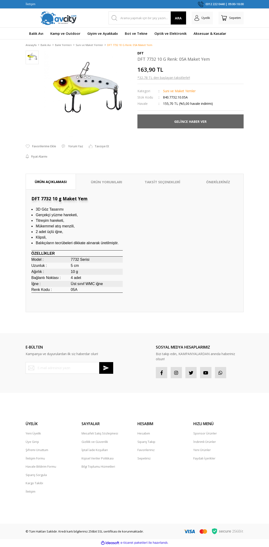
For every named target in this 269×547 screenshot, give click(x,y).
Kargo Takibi (34, 484)
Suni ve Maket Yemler (179, 91)
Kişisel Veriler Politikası (98, 459)
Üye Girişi (32, 442)
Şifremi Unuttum (37, 451)
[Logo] (58, 18)
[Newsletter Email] (69, 368)
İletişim (30, 4)
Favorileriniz (146, 451)
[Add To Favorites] (41, 147)
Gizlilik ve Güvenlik (95, 442)
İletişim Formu (35, 459)
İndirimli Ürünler (204, 442)
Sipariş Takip (146, 442)
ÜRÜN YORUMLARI (106, 182)
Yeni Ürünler (202, 451)
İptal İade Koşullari (95, 451)
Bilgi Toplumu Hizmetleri (98, 467)
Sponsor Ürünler (205, 434)
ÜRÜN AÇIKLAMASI (51, 182)
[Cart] (231, 18)
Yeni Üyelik (33, 434)
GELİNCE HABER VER (190, 122)
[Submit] (106, 368)
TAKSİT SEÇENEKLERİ (162, 182)
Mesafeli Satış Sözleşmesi (100, 434)
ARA (178, 18)
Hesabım (143, 434)
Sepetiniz (144, 459)
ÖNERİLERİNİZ (218, 182)
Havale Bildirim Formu (41, 467)
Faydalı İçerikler (204, 459)
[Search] (147, 18)
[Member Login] (202, 18)
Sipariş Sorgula (36, 475)
